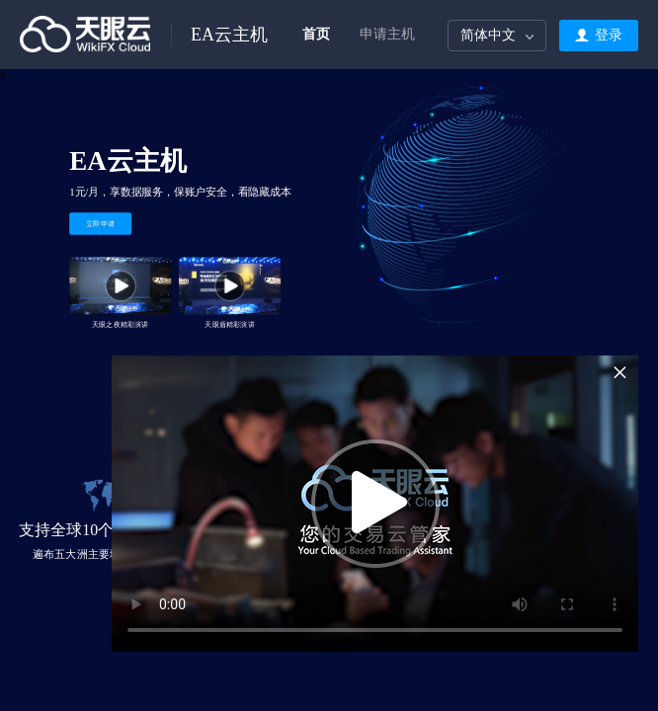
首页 (316, 34)
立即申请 (101, 223)
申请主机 (387, 34)
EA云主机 (229, 34)
